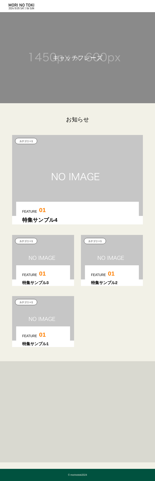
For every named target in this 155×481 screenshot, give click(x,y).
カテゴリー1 (26, 141)
